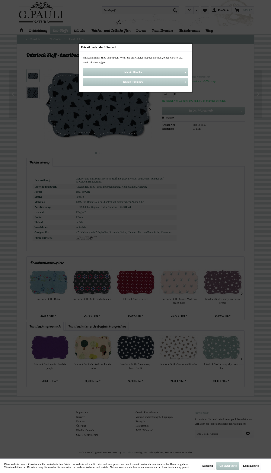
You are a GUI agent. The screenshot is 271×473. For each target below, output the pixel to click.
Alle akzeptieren (228, 465)
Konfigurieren (251, 465)
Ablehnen (207, 465)
